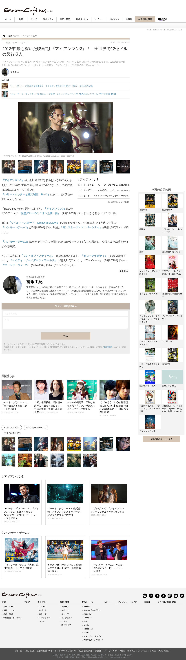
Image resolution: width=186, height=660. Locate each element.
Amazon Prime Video (92, 610)
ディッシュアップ (147, 431)
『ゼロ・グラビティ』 (94, 255)
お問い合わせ (29, 651)
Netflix (86, 625)
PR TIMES (131, 651)
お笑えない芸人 (169, 386)
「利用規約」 (108, 347)
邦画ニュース (9, 606)
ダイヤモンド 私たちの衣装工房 (149, 272)
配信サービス (82, 19)
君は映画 (143, 209)
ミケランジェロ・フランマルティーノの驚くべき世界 (149, 319)
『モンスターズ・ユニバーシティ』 (81, 227)
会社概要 (98, 651)
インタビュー (44, 618)
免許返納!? (167, 209)
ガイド (134, 602)
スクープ (42, 606)
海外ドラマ (48, 19)
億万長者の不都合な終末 (172, 295)
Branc (162, 19)
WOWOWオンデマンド (93, 640)
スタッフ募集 (163, 651)
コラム (42, 621)
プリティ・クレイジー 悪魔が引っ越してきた (172, 272)
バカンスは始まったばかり (149, 365)
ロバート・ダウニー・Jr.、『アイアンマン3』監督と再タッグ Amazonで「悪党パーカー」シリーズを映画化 (126, 185)
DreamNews (142, 651)
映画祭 (129, 19)
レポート (42, 610)
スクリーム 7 (168, 341)
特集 (174, 602)
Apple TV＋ (88, 614)
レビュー (99, 19)
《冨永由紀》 (123, 271)
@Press (153, 651)
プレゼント (114, 19)
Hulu (85, 621)
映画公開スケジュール (12, 618)
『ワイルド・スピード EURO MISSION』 (33, 222)
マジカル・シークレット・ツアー (172, 230)
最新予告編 (8, 614)
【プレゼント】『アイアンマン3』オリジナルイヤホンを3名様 (106, 196)
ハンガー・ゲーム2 (36, 427)
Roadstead (88, 629)
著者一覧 (18, 651)
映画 (21, 19)
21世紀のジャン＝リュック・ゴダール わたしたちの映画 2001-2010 (172, 408)
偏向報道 (166, 363)
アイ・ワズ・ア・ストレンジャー (149, 342)
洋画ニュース (9, 610)
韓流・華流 (65, 19)
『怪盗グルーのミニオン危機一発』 (39, 213)
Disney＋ (87, 618)
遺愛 (141, 251)
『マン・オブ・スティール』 (37, 255)
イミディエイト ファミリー (172, 317)
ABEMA (87, 606)
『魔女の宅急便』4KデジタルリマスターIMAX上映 (149, 408)
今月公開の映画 (145, 19)
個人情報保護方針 (85, 651)
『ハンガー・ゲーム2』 (15, 227)
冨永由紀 (34, 281)
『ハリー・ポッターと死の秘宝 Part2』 (26, 194)
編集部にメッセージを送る (120, 202)
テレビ (34, 19)
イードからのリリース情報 (114, 651)
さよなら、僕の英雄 (148, 293)
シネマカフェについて (67, 651)
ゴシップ (42, 614)
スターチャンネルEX (92, 636)
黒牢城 (142, 229)
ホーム (8, 19)
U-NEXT (87, 632)
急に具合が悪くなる (171, 251)
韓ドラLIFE (66, 625)
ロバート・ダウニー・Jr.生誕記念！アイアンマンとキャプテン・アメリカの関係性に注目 (118, 190)
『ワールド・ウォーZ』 (15, 265)
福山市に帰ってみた (148, 386)
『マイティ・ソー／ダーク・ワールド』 (33, 260)
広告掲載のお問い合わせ (46, 651)
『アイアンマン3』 (13, 180)
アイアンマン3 (89, 179)
